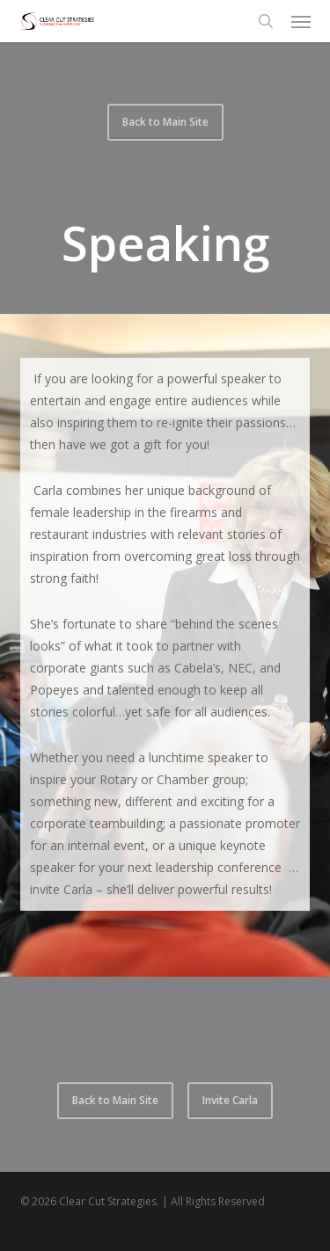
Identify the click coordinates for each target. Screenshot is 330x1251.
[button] (301, 21)
